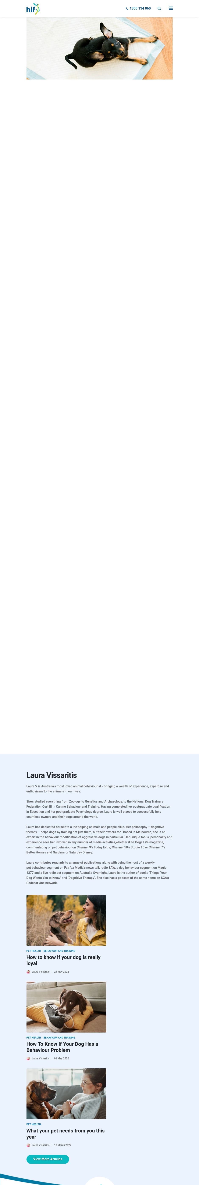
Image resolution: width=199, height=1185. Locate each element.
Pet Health (33, 950)
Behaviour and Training (59, 950)
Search (159, 8)
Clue (94, 1175)
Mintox (106, 1175)
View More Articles (47, 1072)
